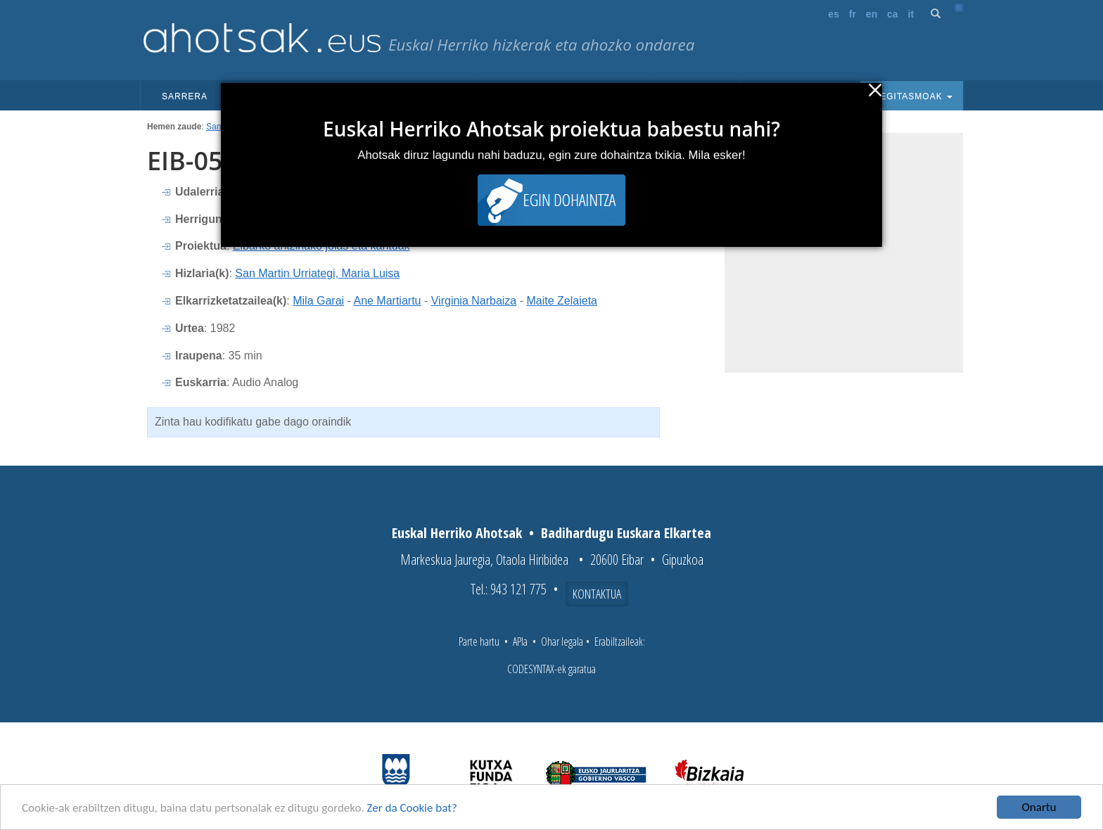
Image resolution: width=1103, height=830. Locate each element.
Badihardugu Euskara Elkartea (626, 532)
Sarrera (185, 96)
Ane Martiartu (387, 301)
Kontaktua (597, 593)
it (911, 14)
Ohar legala (562, 641)
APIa (520, 641)
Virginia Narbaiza (474, 301)
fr (852, 14)
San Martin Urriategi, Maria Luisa (317, 273)
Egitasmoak (911, 96)
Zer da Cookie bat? (412, 808)
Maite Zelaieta (561, 301)
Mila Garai (318, 301)
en (871, 14)
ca (892, 14)
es (833, 14)
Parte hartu (479, 641)
